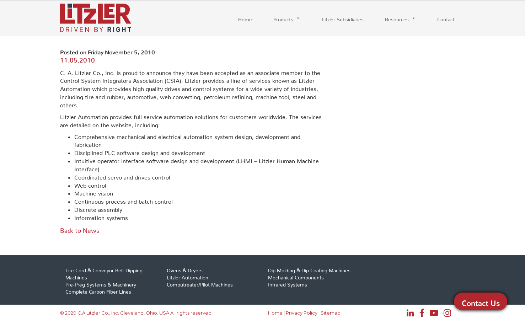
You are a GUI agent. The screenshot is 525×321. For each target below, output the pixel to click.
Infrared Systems (287, 283)
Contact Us (481, 301)
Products (283, 18)
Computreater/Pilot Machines (200, 283)
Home (245, 18)
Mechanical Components (296, 276)
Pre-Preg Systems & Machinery (100, 283)
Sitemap (331, 313)
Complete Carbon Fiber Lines (98, 290)
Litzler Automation (187, 276)
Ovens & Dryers (185, 269)
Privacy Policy (301, 313)
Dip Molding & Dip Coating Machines (309, 269)
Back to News (80, 228)
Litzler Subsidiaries (343, 18)
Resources (397, 18)
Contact (446, 18)
